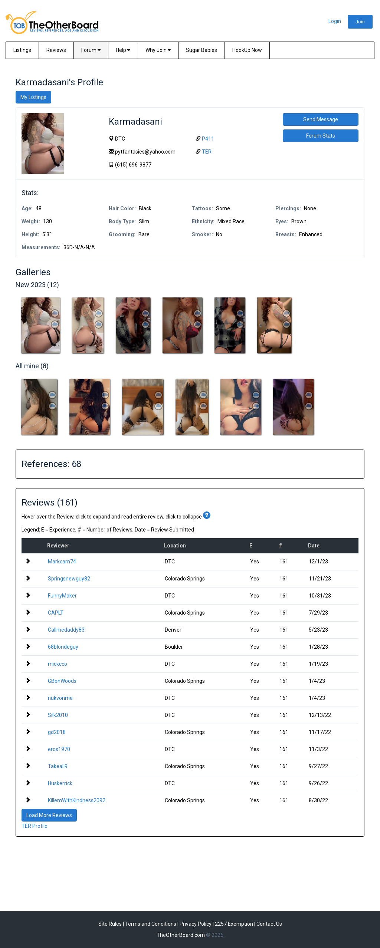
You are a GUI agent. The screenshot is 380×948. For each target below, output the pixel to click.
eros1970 (59, 749)
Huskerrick (60, 783)
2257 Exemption (234, 924)
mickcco (57, 664)
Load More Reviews (49, 815)
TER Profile (35, 826)
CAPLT (55, 613)
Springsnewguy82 (69, 579)
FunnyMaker (62, 596)
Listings (22, 50)
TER (207, 152)
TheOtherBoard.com (181, 935)
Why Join (158, 50)
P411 (208, 139)
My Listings (33, 97)
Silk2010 (58, 715)
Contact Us (269, 924)
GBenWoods (62, 681)
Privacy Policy (196, 924)
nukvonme (60, 698)
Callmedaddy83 (66, 630)
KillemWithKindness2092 (76, 800)
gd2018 (57, 732)
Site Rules (110, 924)
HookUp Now (247, 50)
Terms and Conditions (150, 924)
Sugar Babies (201, 50)
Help (123, 50)
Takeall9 (58, 766)
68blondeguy (63, 647)
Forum (91, 50)
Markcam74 (62, 561)
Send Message (320, 119)
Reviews (56, 50)
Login (334, 21)
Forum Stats (320, 136)
